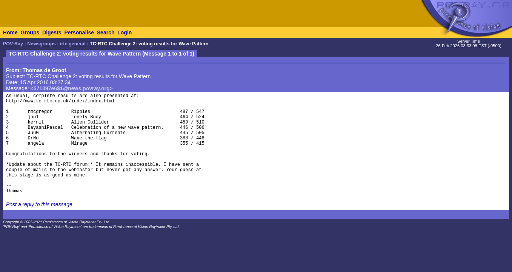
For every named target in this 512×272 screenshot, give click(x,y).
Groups (29, 32)
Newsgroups (41, 43)
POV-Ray (13, 43)
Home (10, 32)
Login (124, 32)
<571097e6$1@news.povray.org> (72, 88)
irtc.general (73, 43)
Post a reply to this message (39, 204)
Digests (52, 32)
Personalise (79, 32)
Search (106, 32)
